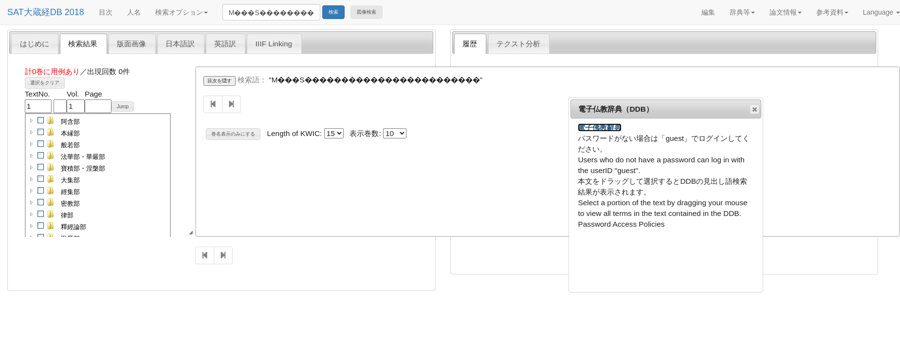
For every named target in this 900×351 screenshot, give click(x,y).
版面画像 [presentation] (131, 43)
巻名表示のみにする (233, 133)
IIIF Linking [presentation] (274, 43)
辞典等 (742, 12)
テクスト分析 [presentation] (518, 43)
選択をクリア (44, 82)
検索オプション (181, 12)
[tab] (34, 43)
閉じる (754, 109)
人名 (134, 12)
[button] (32, 120)
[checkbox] (41, 120)
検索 (333, 12)
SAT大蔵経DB (34, 12)
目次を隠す (219, 80)
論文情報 (786, 12)
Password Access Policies (621, 224)
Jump (123, 106)
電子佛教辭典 (600, 127)
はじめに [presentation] (34, 43)
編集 (708, 12)
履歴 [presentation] (469, 43)
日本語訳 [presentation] (180, 43)
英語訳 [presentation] (225, 43)
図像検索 (366, 12)
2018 (74, 12)
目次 (105, 12)
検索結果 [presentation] (82, 43)
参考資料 (832, 12)
